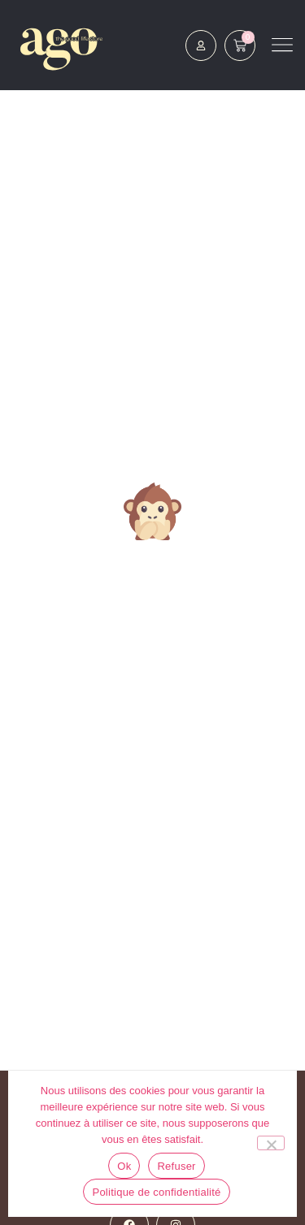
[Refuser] (271, 1143)
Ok (124, 1166)
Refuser (176, 1166)
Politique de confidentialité (156, 1192)
